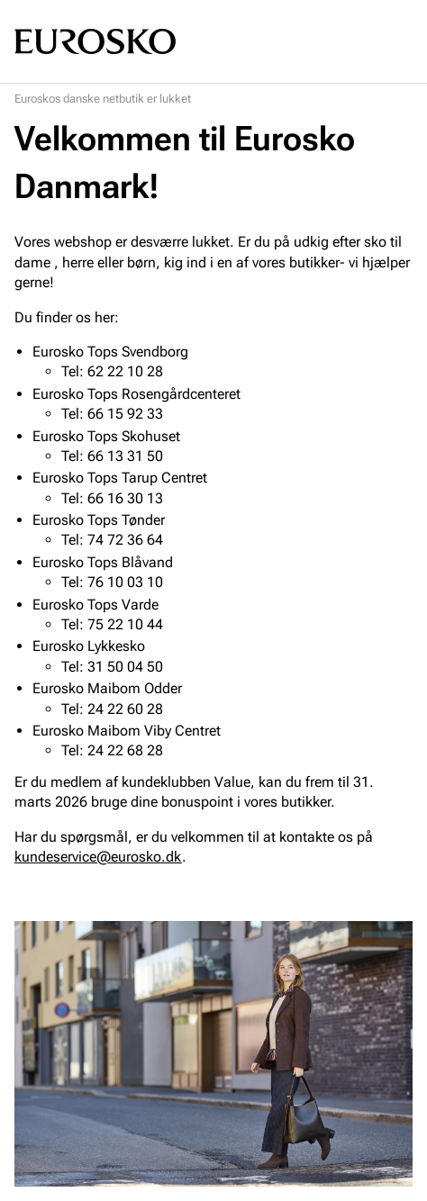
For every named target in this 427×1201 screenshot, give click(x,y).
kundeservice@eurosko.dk (98, 856)
